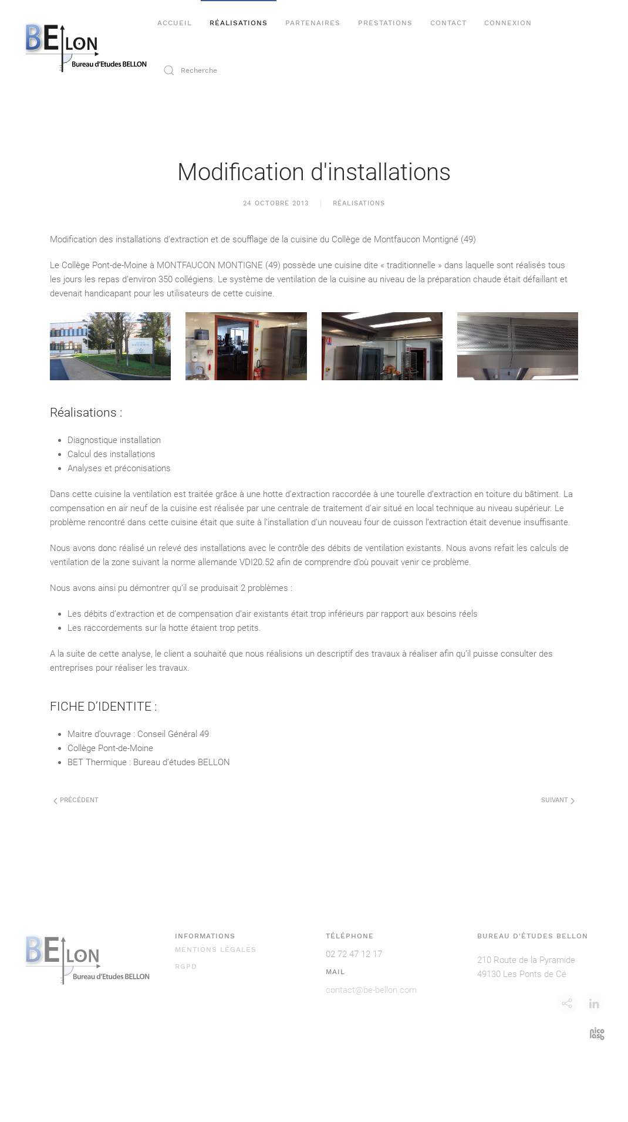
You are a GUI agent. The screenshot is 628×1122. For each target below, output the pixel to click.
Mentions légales (215, 949)
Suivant (558, 800)
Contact (448, 23)
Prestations (385, 23)
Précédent (76, 800)
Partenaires (312, 23)
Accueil (174, 23)
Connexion (508, 23)
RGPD (186, 966)
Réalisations (239, 23)
